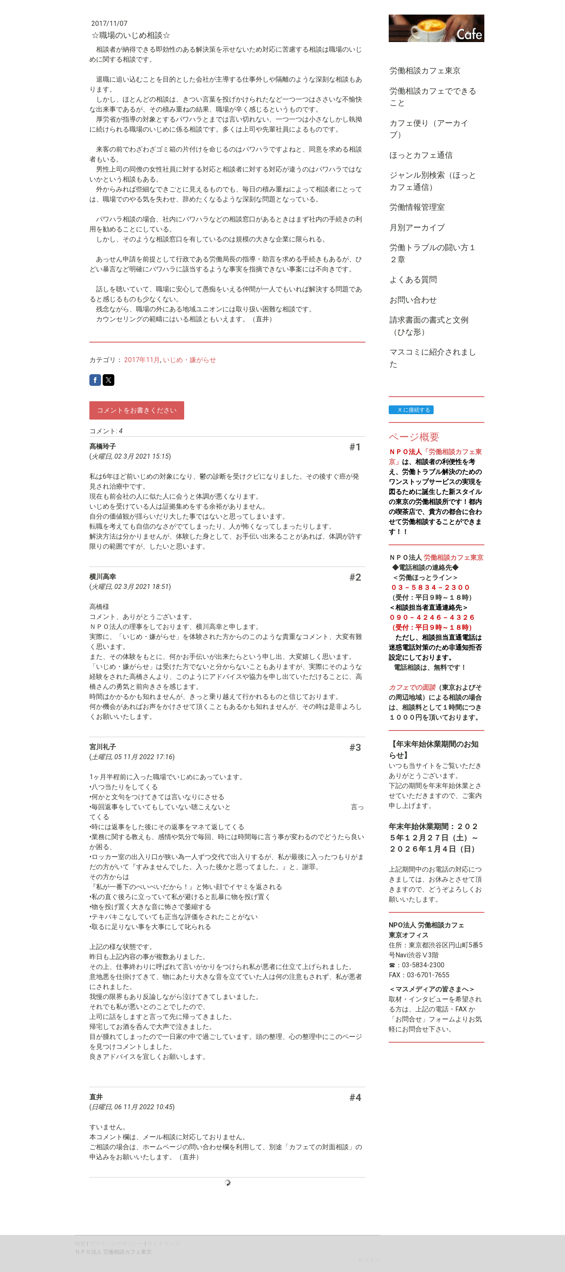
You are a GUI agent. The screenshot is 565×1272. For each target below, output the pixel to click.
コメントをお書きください (137, 410)
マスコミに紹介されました (433, 358)
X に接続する (411, 410)
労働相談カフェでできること (433, 97)
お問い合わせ (413, 300)
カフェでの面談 (412, 687)
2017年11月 (142, 360)
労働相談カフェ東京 (425, 70)
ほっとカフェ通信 (421, 155)
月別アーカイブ (417, 227)
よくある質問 (413, 279)
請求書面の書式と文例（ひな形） (429, 326)
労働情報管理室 (417, 207)
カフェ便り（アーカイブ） (429, 129)
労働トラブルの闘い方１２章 (433, 253)
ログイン (369, 1260)
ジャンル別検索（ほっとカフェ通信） (433, 181)
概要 (80, 1243)
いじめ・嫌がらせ (189, 360)
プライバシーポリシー (116, 1243)
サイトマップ (163, 1243)
